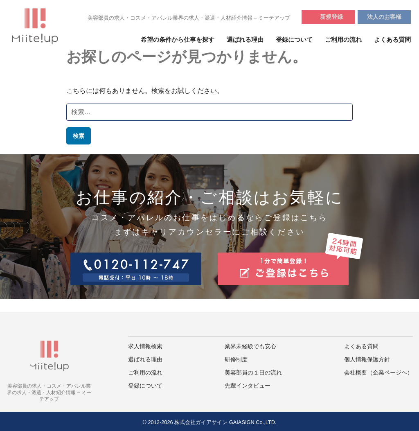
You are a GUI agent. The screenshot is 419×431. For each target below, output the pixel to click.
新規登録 (331, 17)
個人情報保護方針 (367, 360)
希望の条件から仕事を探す (177, 39)
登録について (294, 39)
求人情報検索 (145, 346)
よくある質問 (392, 39)
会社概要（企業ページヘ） (378, 373)
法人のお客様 (384, 17)
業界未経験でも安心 (250, 346)
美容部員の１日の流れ (253, 373)
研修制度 (236, 360)
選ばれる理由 (245, 39)
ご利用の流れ (343, 39)
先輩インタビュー (247, 386)
